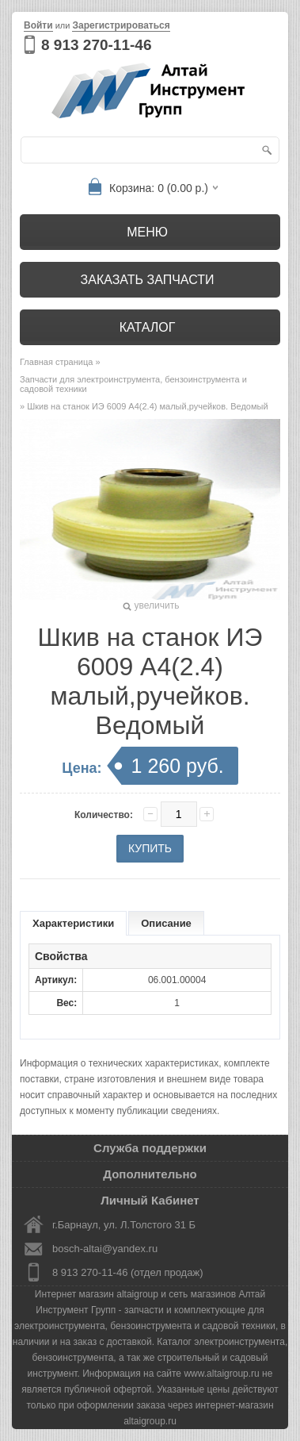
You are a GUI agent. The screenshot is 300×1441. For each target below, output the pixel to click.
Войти (38, 25)
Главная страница (56, 362)
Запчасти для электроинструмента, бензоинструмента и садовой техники (133, 384)
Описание (166, 923)
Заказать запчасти (148, 279)
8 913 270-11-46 (96, 45)
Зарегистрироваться (120, 25)
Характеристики (73, 923)
